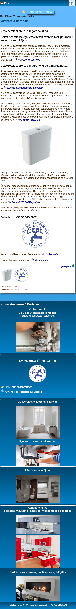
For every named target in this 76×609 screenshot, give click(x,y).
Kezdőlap (5, 16)
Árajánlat (53, 254)
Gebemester (42, 260)
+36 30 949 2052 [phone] (40, 12)
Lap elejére (65, 266)
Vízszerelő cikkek (23, 16)
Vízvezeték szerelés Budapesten (25, 87)
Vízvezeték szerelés (29, 59)
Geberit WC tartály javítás (26, 202)
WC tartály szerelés (29, 120)
